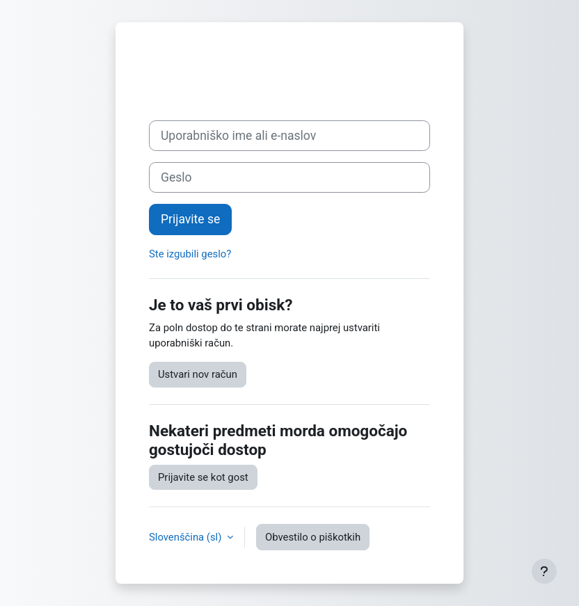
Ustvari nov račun (197, 374)
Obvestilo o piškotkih (312, 537)
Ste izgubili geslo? (190, 254)
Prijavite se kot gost (203, 477)
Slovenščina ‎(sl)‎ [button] (186, 537)
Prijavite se (190, 219)
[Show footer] (544, 571)
